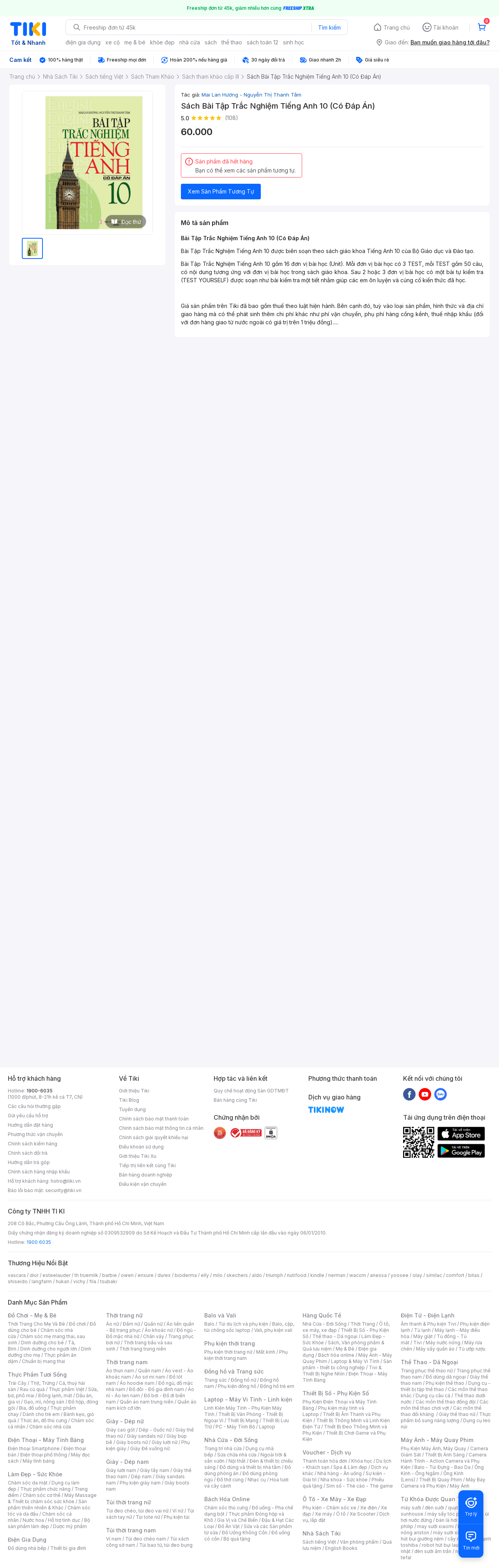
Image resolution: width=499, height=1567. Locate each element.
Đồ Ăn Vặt (229, 1526)
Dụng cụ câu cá (433, 1395)
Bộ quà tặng (236, 1539)
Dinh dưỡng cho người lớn (48, 1349)
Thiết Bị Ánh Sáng (445, 1455)
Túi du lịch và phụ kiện (243, 1324)
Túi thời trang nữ (128, 1502)
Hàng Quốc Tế (322, 1315)
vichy (79, 1281)
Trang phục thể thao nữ (427, 1371)
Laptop (267, 1427)
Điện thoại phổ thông (43, 1455)
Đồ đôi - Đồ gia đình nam (156, 1389)
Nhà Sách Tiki (322, 1533)
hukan (62, 1281)
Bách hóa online (336, 1355)
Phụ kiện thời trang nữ (228, 1352)
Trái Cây (17, 1383)
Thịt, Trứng (42, 1383)
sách (211, 42)
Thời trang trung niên (142, 1349)
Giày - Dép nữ (125, 1421)
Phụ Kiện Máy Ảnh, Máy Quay (433, 1448)
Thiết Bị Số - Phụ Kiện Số (336, 1393)
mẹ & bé (134, 42)
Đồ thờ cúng (230, 1480)
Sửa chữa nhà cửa (237, 1455)
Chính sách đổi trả (28, 1153)
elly (205, 1275)
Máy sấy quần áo (435, 1349)
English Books (341, 1548)
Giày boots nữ (132, 1442)
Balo (209, 1324)
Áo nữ (112, 1324)
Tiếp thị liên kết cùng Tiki (147, 1165)
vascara (17, 1275)
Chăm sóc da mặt (28, 1483)
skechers (237, 1275)
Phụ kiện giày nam (140, 1483)
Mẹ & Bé (345, 1349)
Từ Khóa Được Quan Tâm (435, 1499)
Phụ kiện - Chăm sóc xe (329, 1508)
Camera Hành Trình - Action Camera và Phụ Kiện (444, 1461)
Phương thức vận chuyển (35, 1134)
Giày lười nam (121, 1470)
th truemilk (86, 1275)
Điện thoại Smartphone (34, 1448)
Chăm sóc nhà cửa (50, 1427)
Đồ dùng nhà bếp (27, 1548)
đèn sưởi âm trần (432, 1551)
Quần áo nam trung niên (146, 1402)
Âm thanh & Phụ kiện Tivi (428, 1324)
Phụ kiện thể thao (445, 1383)
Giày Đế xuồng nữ (150, 1448)
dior (34, 1275)
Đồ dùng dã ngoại (446, 1377)
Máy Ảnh (459, 1486)
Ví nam (113, 1539)
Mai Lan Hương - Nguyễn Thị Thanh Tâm (251, 94)
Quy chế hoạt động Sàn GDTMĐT (251, 1091)
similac (434, 1275)
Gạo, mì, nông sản (44, 1402)
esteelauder (56, 1275)
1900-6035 (40, 1091)
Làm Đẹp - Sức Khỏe (35, 1474)
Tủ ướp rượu (471, 1349)
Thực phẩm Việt (66, 1389)
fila (92, 1281)
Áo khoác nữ (159, 1330)
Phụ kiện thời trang (229, 1343)
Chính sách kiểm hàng (32, 1144)
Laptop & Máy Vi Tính (355, 1361)
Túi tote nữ (148, 1517)
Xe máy (323, 1514)
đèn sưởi (434, 1508)
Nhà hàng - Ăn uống (339, 1473)
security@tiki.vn (63, 1190)
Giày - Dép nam (127, 1461)
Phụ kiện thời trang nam (246, 1355)
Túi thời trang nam (131, 1530)
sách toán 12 (262, 42)
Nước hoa (33, 1520)
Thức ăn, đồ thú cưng (43, 1420)
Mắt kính (265, 1352)
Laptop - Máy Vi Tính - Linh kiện (248, 1399)
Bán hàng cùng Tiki (235, 1100)
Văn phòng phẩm (359, 1542)
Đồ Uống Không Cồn (244, 1532)
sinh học (293, 42)
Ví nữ (177, 1511)
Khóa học (361, 1461)
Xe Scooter (362, 1514)
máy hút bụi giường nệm (442, 1536)
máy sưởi (411, 1508)
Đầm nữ (131, 1324)
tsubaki (108, 1281)
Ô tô (341, 1514)
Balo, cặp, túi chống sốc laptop (249, 1327)
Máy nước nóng (443, 1342)
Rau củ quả (32, 1389)
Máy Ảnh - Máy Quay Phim (437, 1440)
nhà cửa (189, 42)
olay (417, 1275)
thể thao (231, 42)
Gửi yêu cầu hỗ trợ (28, 1116)
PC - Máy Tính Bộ (235, 1427)
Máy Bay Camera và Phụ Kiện (443, 1483)
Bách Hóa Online (227, 1499)
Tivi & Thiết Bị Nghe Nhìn (342, 1371)
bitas (474, 1275)
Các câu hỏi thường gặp (34, 1106)
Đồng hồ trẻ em (277, 1386)
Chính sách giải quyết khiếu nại (153, 1137)
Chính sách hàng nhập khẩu (39, 1172)
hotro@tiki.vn (66, 1181)
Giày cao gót (120, 1430)
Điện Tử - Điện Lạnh (428, 1315)
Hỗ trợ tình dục (64, 1520)
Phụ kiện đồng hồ (237, 1386)
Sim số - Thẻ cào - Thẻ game (359, 1486)
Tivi (417, 1342)
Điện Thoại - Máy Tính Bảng (46, 1440)
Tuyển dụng (132, 1109)
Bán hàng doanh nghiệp (145, 1175)
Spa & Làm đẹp (350, 1467)
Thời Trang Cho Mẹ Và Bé (36, 1324)
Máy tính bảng (39, 1461)
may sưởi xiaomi (435, 1526)
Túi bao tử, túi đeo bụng (166, 1545)
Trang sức (215, 1380)
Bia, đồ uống (32, 1408)
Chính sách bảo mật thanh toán (154, 1119)
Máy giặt (423, 1336)
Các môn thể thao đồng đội (446, 1402)
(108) (231, 117)
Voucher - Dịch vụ (327, 1452)
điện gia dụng (83, 42)
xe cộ (112, 42)
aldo (257, 1275)
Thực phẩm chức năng (45, 1489)
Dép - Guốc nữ (155, 1430)
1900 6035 (39, 1242)
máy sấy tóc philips (449, 1514)
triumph (274, 1275)
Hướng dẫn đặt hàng (30, 1125)
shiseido (18, 1281)
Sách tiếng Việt (319, 1542)
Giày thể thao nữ (457, 1414)
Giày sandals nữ (145, 1436)
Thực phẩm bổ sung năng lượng (446, 1417)
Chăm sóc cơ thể (41, 1495)
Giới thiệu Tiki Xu (137, 1156)
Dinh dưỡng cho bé (42, 1342)
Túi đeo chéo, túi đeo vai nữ (137, 1511)
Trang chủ (397, 27)
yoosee (400, 1275)
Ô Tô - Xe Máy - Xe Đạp (334, 1499)
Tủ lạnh (422, 1330)
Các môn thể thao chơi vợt (444, 1405)
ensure (146, 1275)
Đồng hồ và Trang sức (234, 1371)
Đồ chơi (77, 1324)
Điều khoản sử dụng (141, 1147)
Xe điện (368, 1508)
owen (127, 1275)
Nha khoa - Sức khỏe (344, 1480)
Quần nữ (153, 1324)
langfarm (42, 1281)
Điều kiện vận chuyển (142, 1184)
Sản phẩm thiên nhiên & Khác (47, 1504)
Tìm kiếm (329, 27)
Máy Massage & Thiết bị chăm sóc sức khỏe (52, 1498)
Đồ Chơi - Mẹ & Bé (32, 1315)
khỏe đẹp (162, 42)
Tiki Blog (129, 1100)
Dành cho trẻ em (41, 1414)
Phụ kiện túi (176, 1517)
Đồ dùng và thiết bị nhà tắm (250, 1467)
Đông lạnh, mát (55, 1395)
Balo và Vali (220, 1315)
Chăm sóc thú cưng (226, 1508)
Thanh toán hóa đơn (325, 1461)
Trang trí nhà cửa (223, 1448)
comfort (455, 1275)
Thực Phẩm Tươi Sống (37, 1374)
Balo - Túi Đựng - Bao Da (442, 1467)
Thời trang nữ (124, 1315)
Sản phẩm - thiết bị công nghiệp (347, 1364)
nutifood (296, 1275)
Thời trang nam (126, 1362)
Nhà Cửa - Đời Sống (231, 1440)
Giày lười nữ (164, 1442)
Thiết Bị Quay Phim (440, 1480)
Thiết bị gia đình (68, 1548)
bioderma (186, 1275)
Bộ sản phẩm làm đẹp (49, 1523)
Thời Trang (362, 1324)
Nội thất (237, 1461)
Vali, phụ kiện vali (273, 1330)
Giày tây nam (154, 1470)
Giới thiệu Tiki (134, 1091)
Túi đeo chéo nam (145, 1539)
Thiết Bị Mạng (242, 1420)
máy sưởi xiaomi (451, 1532)
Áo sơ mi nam (150, 1377)
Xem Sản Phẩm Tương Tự (221, 191)
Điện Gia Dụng (27, 1539)
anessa (378, 1275)
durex (164, 1275)
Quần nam (149, 1371)
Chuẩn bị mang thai (43, 1361)
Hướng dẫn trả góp (29, 1162)
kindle (317, 1275)
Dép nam (141, 1476)
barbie (109, 1275)
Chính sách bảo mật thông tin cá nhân (161, 1128)
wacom (357, 1275)
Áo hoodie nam (137, 1383)
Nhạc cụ (257, 1480)
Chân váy (153, 1336)
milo (218, 1275)
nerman (336, 1275)
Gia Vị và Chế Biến (237, 1520)
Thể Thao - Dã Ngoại (429, 1362)
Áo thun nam (120, 1371)
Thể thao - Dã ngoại (334, 1336)
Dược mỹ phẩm (70, 1526)
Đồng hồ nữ (243, 1380)
